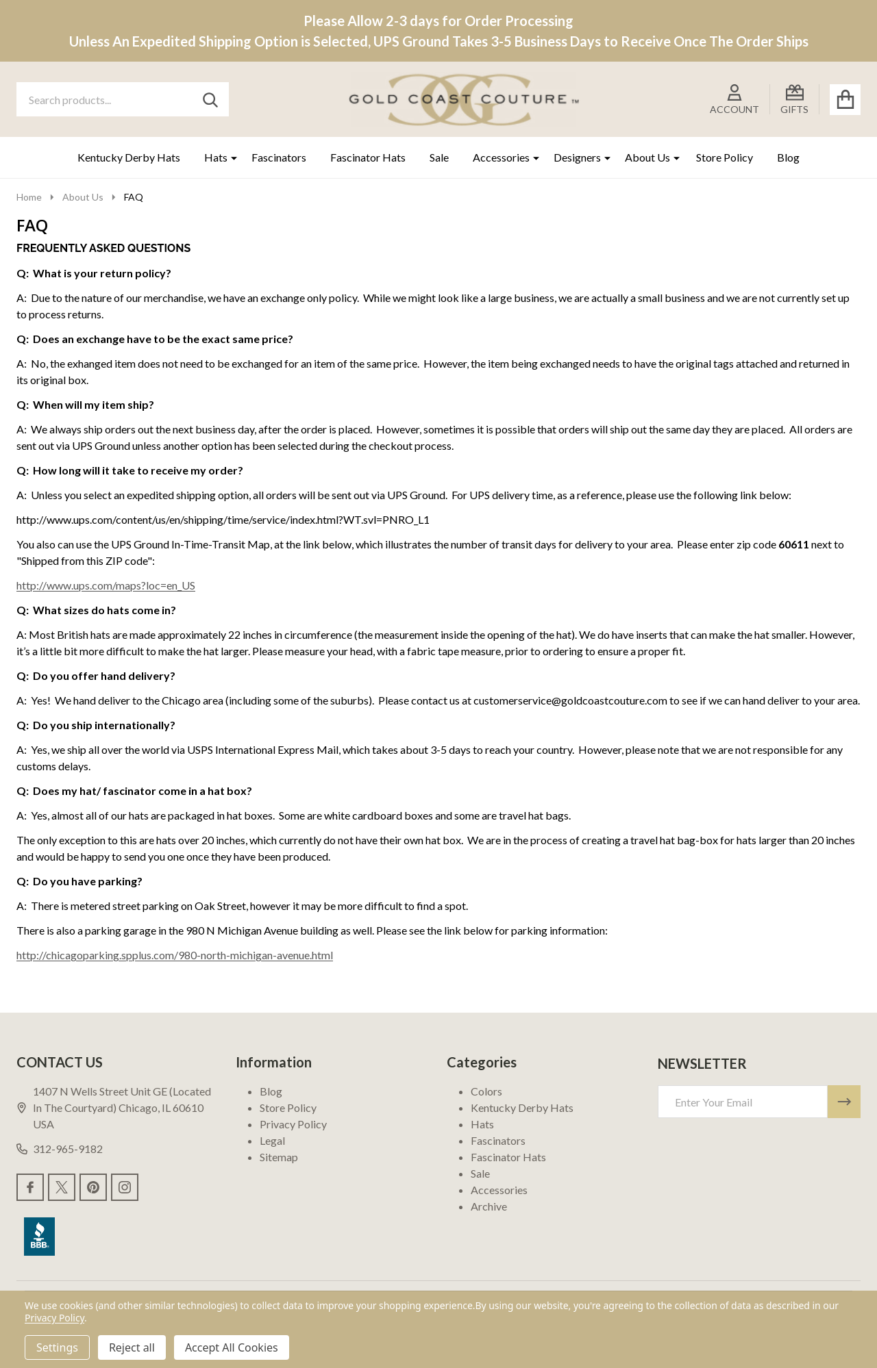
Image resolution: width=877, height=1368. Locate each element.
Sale (439, 157)
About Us (647, 157)
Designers (577, 157)
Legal (272, 1140)
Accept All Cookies (231, 1347)
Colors (486, 1091)
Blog (788, 157)
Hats (215, 157)
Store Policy (724, 157)
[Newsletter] (844, 1101)
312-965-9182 (59, 1148)
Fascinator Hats (368, 157)
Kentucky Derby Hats (128, 157)
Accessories (501, 157)
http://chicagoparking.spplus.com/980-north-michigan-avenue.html (174, 954)
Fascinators (278, 157)
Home (29, 197)
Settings (57, 1347)
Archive (489, 1206)
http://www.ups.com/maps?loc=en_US (105, 585)
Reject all (132, 1347)
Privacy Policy (293, 1123)
